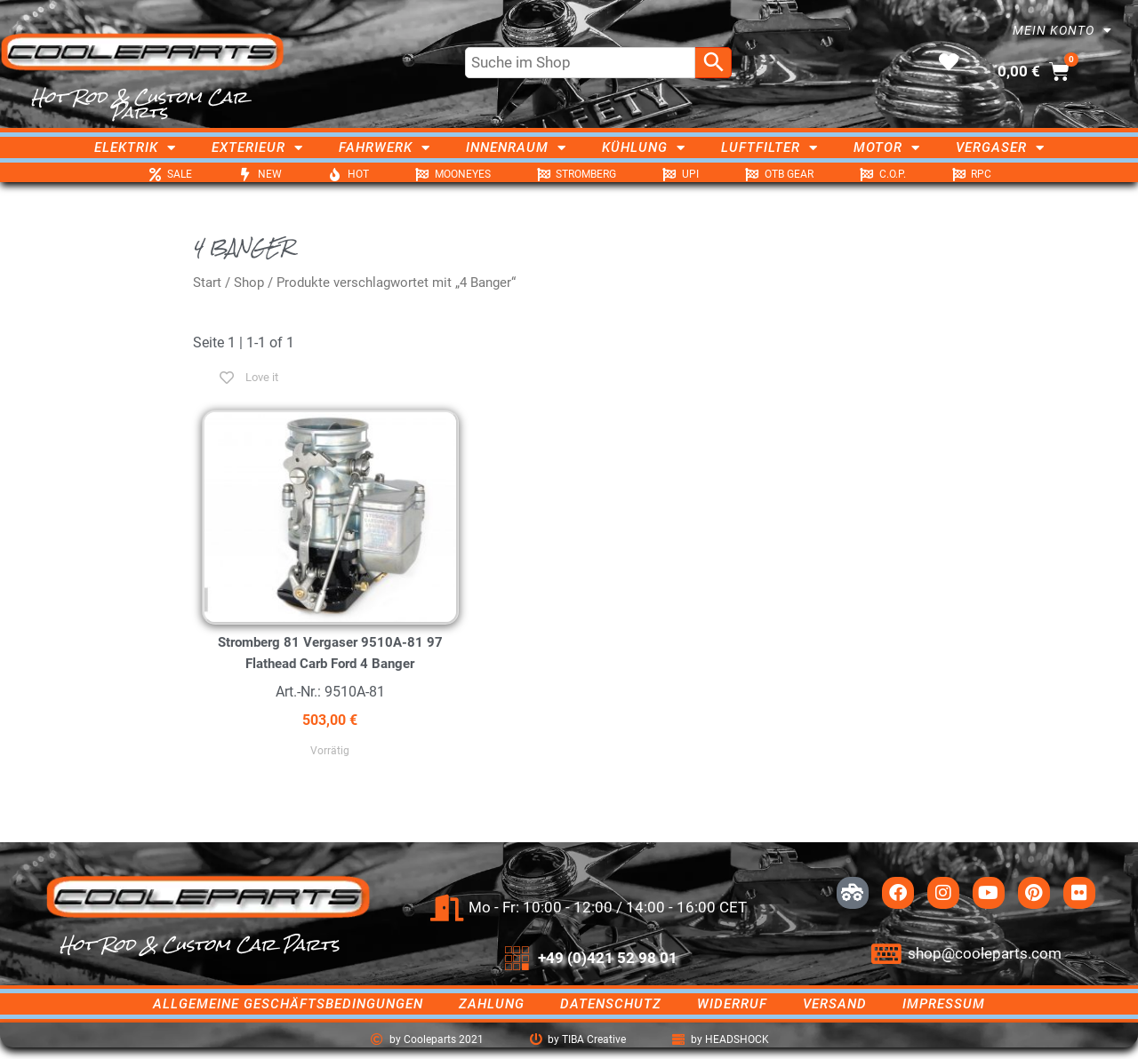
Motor (887, 147)
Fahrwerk (384, 147)
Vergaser (1000, 147)
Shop (249, 283)
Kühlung (643, 147)
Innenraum (516, 147)
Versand (835, 1004)
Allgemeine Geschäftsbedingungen (288, 1004)
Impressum (943, 1004)
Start (207, 283)
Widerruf (732, 1004)
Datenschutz (610, 1004)
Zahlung (492, 1004)
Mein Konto (1062, 30)
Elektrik (135, 147)
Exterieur (257, 147)
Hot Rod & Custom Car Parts (139, 104)
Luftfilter (769, 147)
